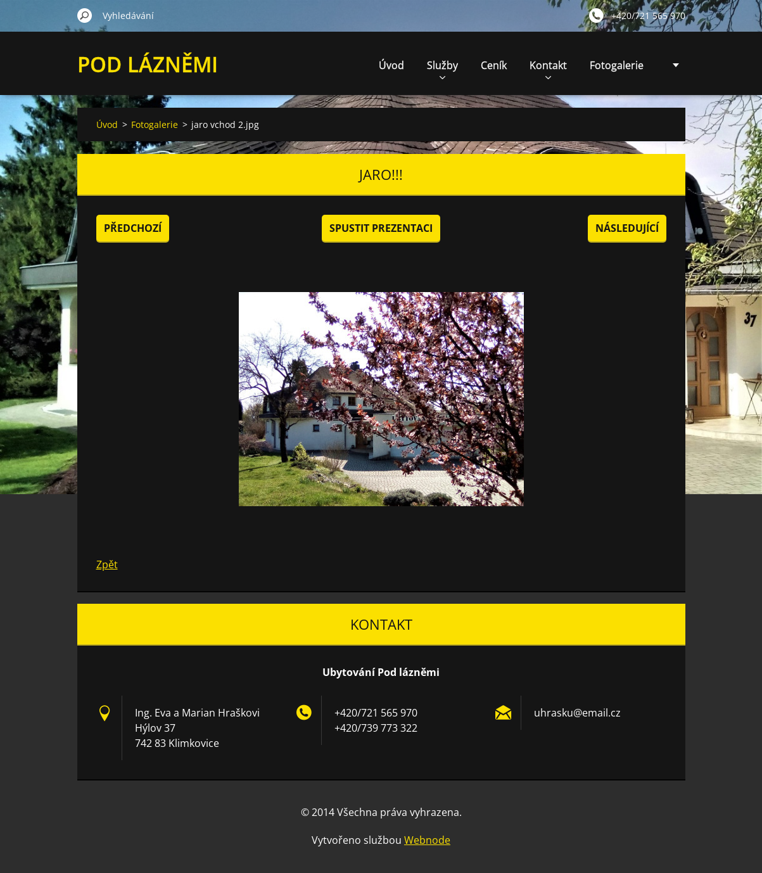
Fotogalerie (617, 65)
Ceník (494, 65)
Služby (442, 68)
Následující (627, 228)
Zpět (107, 564)
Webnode (427, 840)
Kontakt (548, 68)
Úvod (391, 65)
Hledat (84, 15)
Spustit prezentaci (381, 228)
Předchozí (133, 228)
